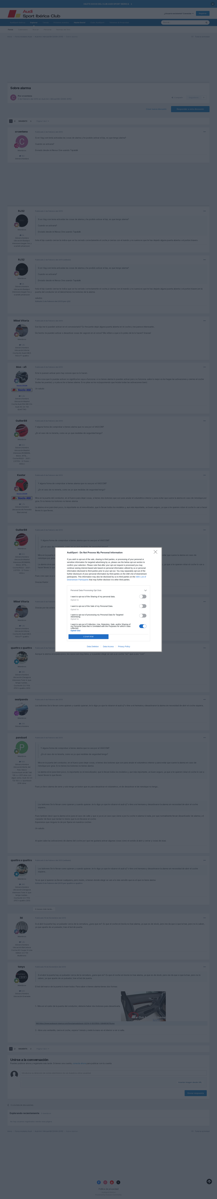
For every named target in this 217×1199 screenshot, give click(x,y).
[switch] (142, 596)
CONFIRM (88, 637)
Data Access (108, 646)
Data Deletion (93, 646)
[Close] (156, 552)
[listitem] (108, 590)
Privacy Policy (124, 646)
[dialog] (108, 599)
